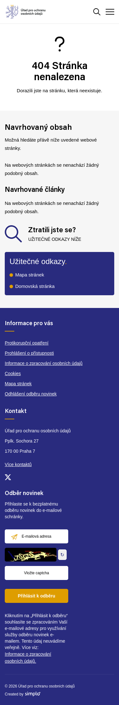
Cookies (13, 373)
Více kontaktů (18, 464)
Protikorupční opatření (27, 343)
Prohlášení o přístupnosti (29, 353)
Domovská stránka (35, 286)
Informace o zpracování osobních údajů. (28, 658)
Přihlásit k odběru (36, 595)
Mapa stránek (29, 274)
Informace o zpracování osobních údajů (44, 363)
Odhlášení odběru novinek (30, 393)
